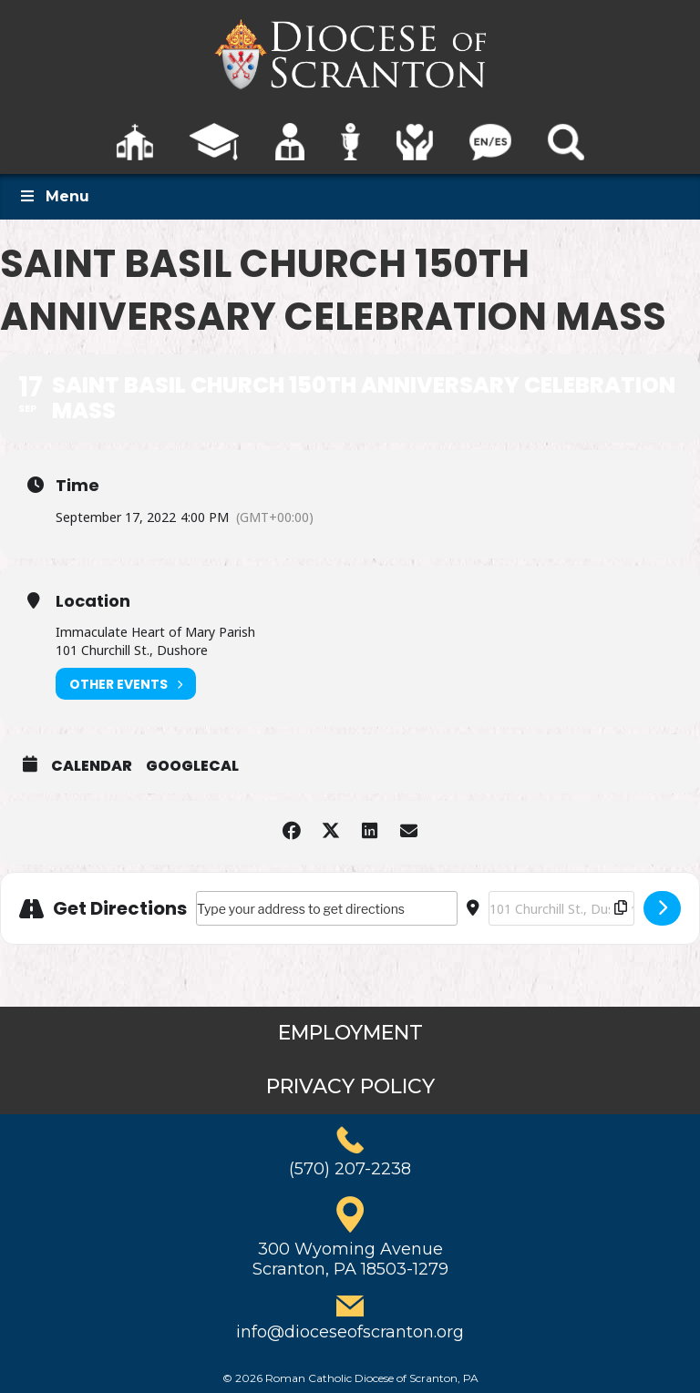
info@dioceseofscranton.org (350, 1332)
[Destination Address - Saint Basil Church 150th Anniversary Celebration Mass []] (561, 908)
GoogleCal (192, 766)
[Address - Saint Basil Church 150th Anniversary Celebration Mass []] (327, 908)
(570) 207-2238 (350, 1169)
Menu (53, 196)
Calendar (91, 766)
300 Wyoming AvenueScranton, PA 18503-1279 (350, 1259)
